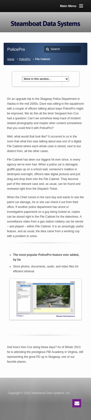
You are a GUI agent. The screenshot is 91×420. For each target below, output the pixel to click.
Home (10, 59)
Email (76, 403)
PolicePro (24, 59)
